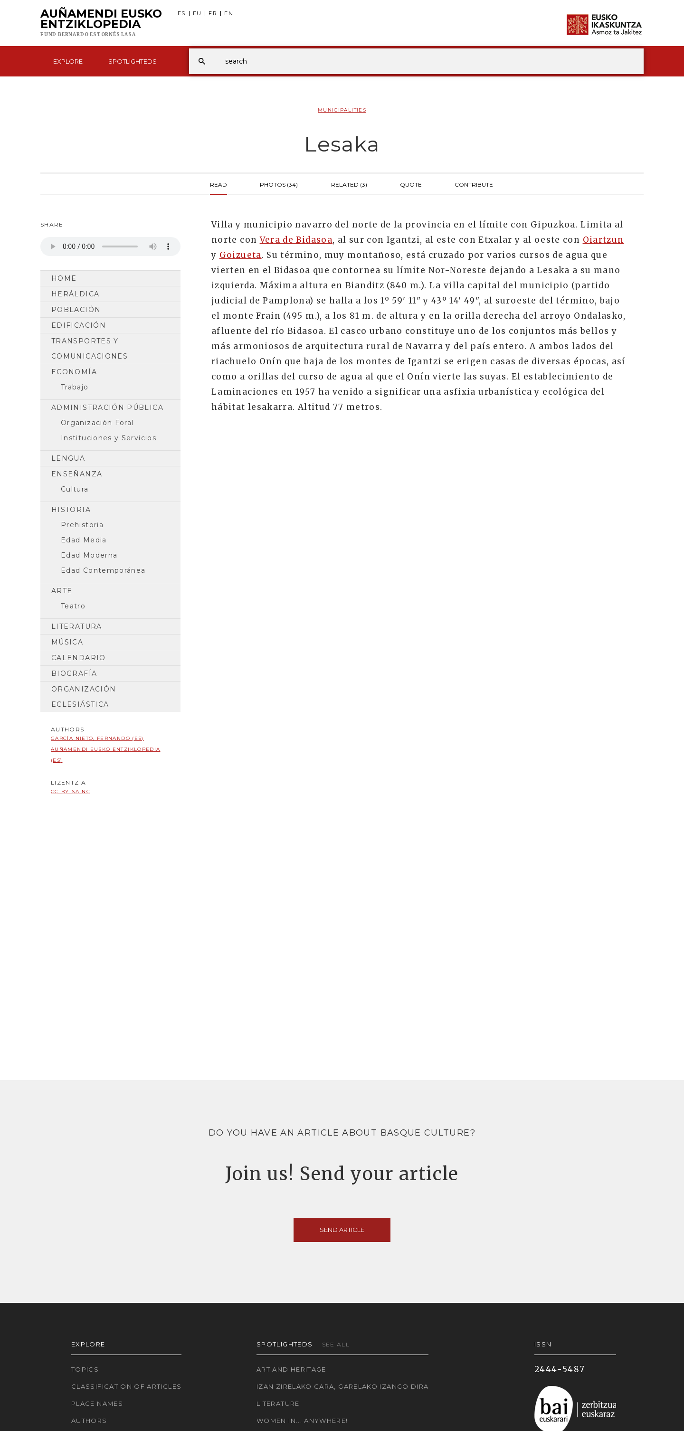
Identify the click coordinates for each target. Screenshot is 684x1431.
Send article (342, 1229)
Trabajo (75, 387)
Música (67, 642)
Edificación (78, 325)
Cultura (75, 489)
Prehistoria (82, 525)
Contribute (474, 183)
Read (218, 183)
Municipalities (342, 110)
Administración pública (107, 407)
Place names (97, 1403)
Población (76, 309)
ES (182, 13)
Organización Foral (97, 422)
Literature (278, 1403)
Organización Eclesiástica (83, 697)
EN (228, 13)
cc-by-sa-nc (70, 791)
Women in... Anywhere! (302, 1420)
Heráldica (75, 294)
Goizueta (240, 255)
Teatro (73, 606)
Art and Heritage (291, 1369)
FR (213, 13)
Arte (61, 591)
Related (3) (349, 183)
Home (63, 278)
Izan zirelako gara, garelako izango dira (342, 1386)
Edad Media (84, 540)
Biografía (74, 673)
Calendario (78, 658)
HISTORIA (71, 509)
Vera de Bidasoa (296, 240)
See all (336, 1344)
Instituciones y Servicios (108, 438)
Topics (85, 1369)
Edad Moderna (89, 555)
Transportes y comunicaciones (89, 348)
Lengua (68, 458)
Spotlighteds (132, 61)
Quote (411, 183)
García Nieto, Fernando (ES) (97, 738)
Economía (74, 372)
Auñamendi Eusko (101, 23)
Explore (68, 61)
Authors (89, 1420)
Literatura (76, 626)
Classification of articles (126, 1386)
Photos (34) (279, 183)
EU (197, 13)
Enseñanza (76, 474)
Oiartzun (603, 240)
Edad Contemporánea (103, 570)
